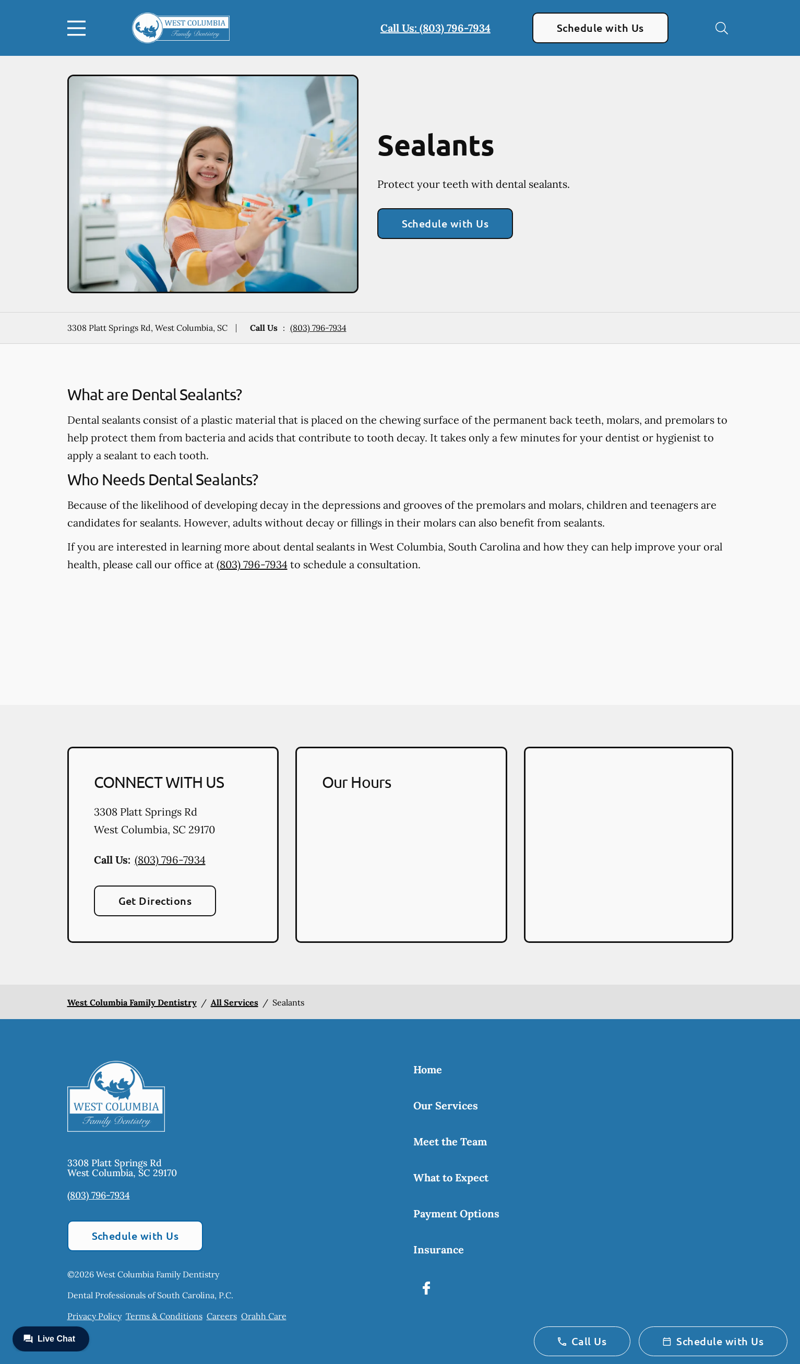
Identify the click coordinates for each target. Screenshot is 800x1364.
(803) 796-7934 (318, 327)
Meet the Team (450, 1141)
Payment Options (456, 1213)
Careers (222, 1316)
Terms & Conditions (164, 1316)
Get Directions (155, 900)
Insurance (438, 1249)
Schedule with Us (600, 27)
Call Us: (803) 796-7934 (435, 27)
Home (427, 1069)
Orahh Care (263, 1316)
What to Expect (450, 1177)
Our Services (445, 1105)
